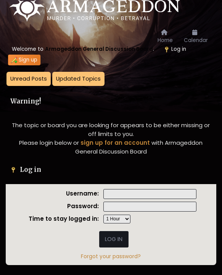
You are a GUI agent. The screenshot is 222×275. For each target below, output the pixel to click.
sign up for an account (115, 143)
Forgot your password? (111, 256)
